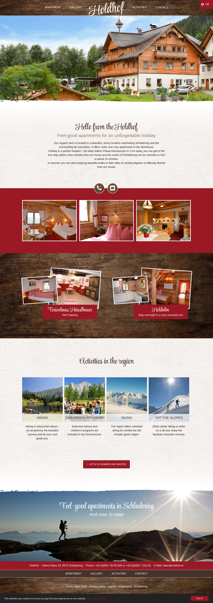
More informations (96, 598)
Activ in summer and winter (107, 464)
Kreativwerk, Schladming (132, 586)
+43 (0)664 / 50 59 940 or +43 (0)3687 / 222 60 (123, 565)
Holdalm (160, 312)
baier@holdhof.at (173, 565)
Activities (119, 573)
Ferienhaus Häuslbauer (70, 312)
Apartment (73, 573)
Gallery (96, 573)
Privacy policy (97, 586)
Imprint (112, 586)
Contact (141, 573)
